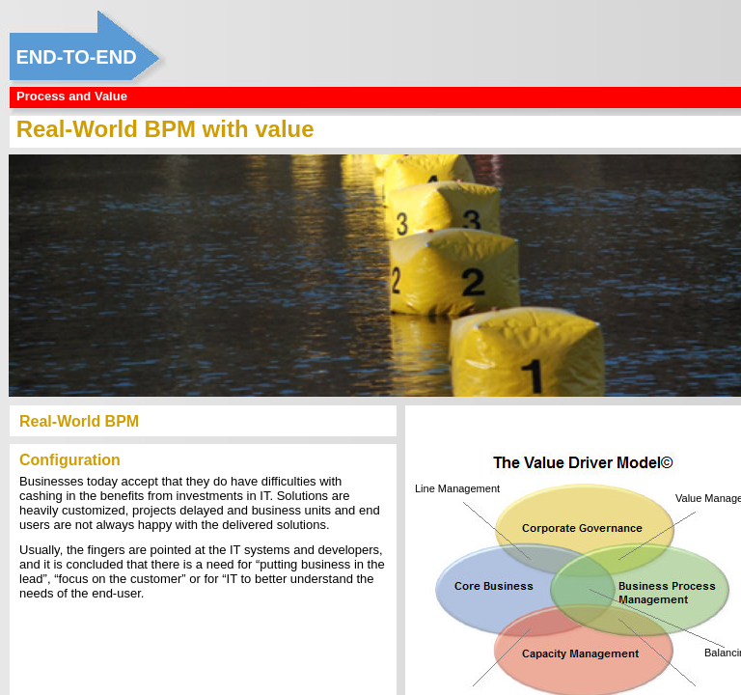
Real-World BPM (79, 421)
